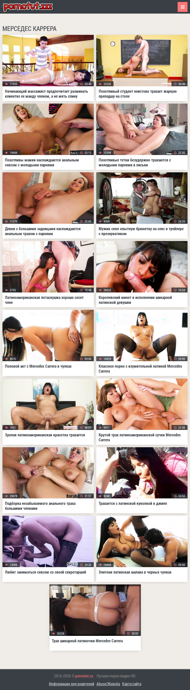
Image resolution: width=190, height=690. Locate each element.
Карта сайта (131, 683)
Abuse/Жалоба (108, 683)
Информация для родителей (71, 683)
